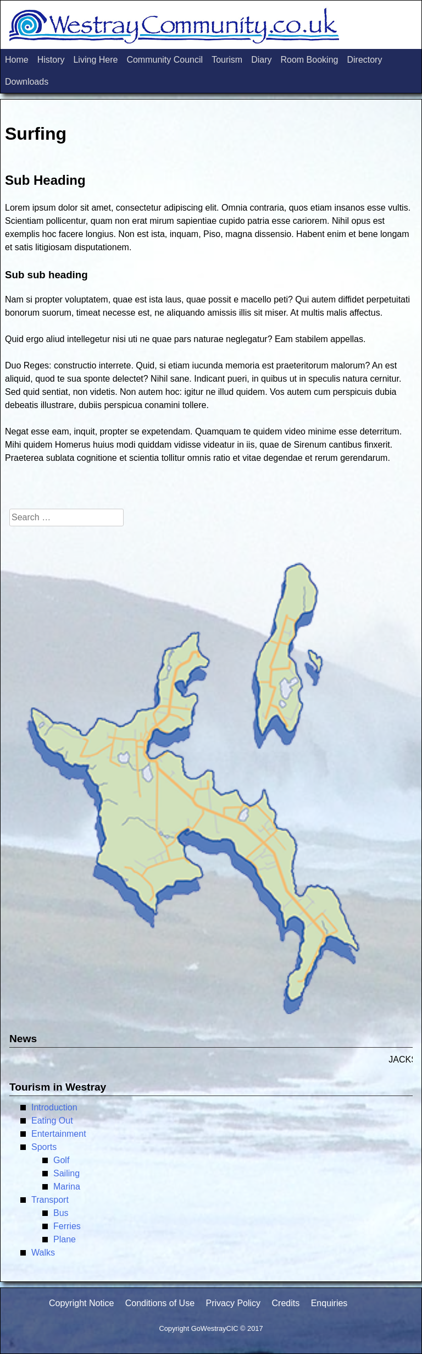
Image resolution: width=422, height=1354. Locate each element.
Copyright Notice (81, 1303)
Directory (364, 59)
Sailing (66, 1173)
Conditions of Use (160, 1303)
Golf (61, 1160)
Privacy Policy (233, 1303)
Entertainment (58, 1133)
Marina (66, 1186)
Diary (261, 59)
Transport (50, 1199)
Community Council (164, 59)
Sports (44, 1147)
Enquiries (329, 1303)
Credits (286, 1303)
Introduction (54, 1107)
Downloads (26, 81)
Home (17, 59)
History (51, 59)
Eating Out (52, 1120)
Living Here (95, 59)
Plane (64, 1239)
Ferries (67, 1226)
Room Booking (309, 59)
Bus (61, 1213)
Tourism (227, 59)
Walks (43, 1252)
